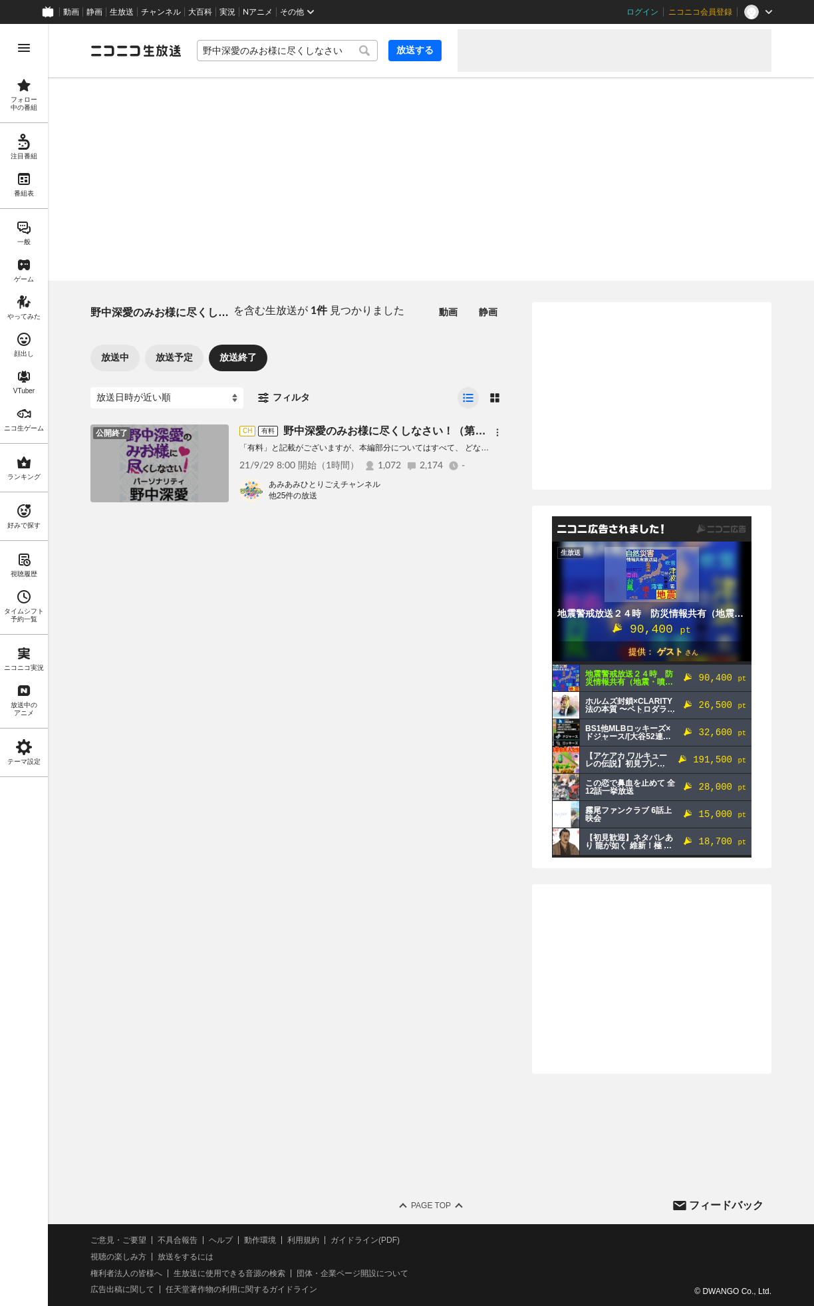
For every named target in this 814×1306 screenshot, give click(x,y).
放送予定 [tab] (174, 357)
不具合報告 (178, 1240)
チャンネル (161, 12)
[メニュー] (497, 432)
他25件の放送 (293, 495)
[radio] (468, 397)
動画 (71, 12)
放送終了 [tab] (238, 357)
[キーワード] (287, 50)
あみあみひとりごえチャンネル (324, 484)
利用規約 (303, 1240)
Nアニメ (258, 12)
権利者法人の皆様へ (126, 1273)
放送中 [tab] (115, 357)
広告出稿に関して (122, 1289)
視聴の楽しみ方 (118, 1256)
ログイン (642, 12)
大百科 (200, 12)
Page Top (431, 1205)
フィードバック (726, 1205)
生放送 (122, 12)
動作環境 (260, 1240)
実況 (227, 12)
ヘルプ (221, 1240)
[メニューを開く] (24, 48)
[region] (24, 665)
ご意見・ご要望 (118, 1240)
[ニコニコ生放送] (135, 51)
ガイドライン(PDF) (365, 1240)
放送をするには (185, 1257)
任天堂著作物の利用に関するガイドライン (241, 1289)
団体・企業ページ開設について (352, 1273)
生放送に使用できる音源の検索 (229, 1273)
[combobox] (287, 50)
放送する (415, 50)
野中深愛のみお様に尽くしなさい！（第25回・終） (406, 430)
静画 (94, 12)
